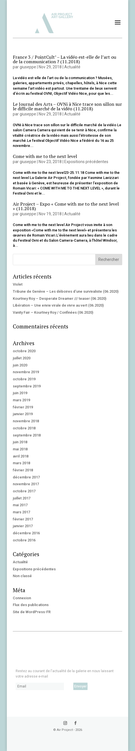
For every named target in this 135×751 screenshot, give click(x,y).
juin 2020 (20, 365)
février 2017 (23, 519)
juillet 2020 (21, 358)
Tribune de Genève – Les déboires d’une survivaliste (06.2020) (66, 291)
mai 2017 (20, 505)
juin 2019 (20, 393)
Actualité (72, 67)
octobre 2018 (24, 428)
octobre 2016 (24, 540)
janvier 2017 (23, 526)
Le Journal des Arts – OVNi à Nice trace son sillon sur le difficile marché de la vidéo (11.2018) (67, 106)
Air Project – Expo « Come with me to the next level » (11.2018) (66, 206)
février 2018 (23, 470)
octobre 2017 (24, 491)
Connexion (22, 598)
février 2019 (23, 407)
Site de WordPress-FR (32, 612)
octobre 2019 (24, 379)
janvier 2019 (23, 414)
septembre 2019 (27, 386)
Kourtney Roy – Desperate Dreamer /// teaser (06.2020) (59, 298)
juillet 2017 (21, 498)
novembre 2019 (26, 372)
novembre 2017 (26, 484)
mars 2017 (21, 512)
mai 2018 (20, 449)
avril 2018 (20, 456)
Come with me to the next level (45, 156)
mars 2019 (21, 400)
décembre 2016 (26, 533)
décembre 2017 (26, 477)
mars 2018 (21, 463)
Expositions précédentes (86, 161)
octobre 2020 (24, 351)
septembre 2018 (27, 435)
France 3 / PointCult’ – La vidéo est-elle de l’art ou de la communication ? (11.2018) (64, 59)
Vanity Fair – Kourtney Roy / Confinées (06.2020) (53, 312)
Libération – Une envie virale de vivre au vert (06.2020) (58, 305)
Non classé (22, 576)
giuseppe (28, 67)
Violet (17, 284)
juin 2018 (20, 442)
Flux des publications (31, 605)
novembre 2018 (26, 421)
